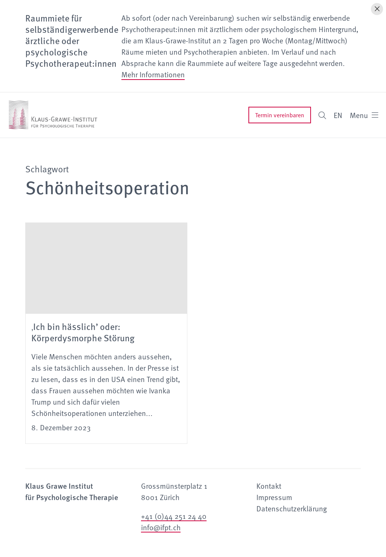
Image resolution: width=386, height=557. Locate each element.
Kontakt (268, 485)
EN (338, 115)
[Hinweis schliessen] (377, 9)
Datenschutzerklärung (291, 508)
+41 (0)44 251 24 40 (174, 516)
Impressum (274, 497)
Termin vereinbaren (279, 115)
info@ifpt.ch (161, 527)
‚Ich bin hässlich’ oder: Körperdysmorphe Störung (83, 332)
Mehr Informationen (153, 74)
